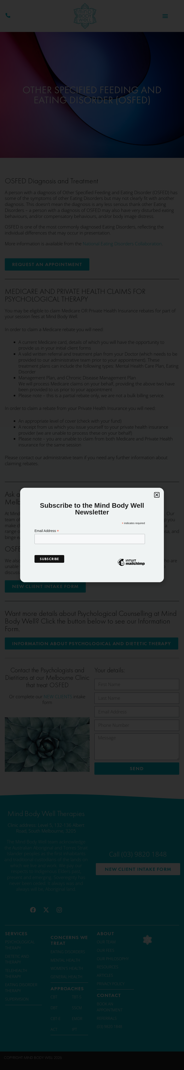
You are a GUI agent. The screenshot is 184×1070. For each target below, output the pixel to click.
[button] (157, 495)
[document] (92, 535)
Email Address (46, 531)
